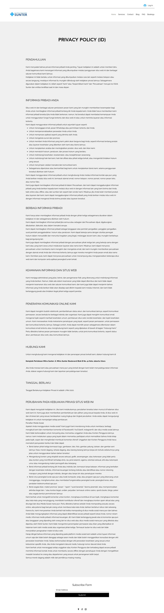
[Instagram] (85, 609)
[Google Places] (78, 609)
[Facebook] (82, 609)
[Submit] (82, 595)
